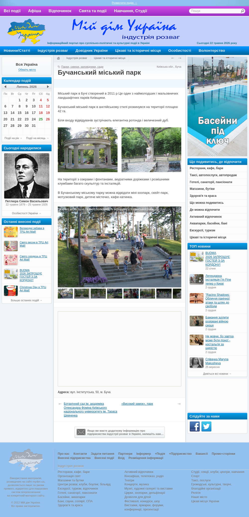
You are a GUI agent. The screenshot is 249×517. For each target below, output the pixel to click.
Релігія (195, 493)
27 (5, 126)
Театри (129, 480)
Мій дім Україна (26, 31)
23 (27, 119)
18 (41, 113)
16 (27, 113)
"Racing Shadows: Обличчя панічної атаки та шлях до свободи (217, 300)
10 (34, 106)
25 (41, 119)
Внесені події (104, 458)
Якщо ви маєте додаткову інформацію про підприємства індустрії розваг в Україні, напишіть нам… (120, 432)
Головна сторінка (58, 58)
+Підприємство (180, 454)
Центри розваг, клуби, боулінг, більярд (84, 484)
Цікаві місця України (205, 501)
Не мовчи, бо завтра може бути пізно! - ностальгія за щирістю (219, 342)
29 (20, 126)
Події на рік (11, 138)
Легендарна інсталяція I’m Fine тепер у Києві (218, 279)
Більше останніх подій (25, 300)
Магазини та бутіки (71, 480)
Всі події (12, 11)
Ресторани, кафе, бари (74, 472)
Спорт (195, 476)
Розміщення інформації (145, 458)
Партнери (125, 454)
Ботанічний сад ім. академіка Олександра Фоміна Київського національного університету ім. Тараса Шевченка (90, 409)
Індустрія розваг (53, 50)
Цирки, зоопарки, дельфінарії (144, 493)
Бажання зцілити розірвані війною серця (217, 321)
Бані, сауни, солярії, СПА (75, 501)
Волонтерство (212, 50)
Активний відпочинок (138, 472)
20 (5, 119)
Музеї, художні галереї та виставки (148, 488)
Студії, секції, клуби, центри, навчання (217, 472)
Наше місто (199, 497)
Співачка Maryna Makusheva (216, 361)
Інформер (143, 454)
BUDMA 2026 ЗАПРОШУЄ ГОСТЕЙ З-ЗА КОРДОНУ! (217, 258)
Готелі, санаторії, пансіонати (77, 493)
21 (12, 119)
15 (20, 113)
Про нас (63, 454)
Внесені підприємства (74, 458)
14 (12, 113)
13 (5, 113)
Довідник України (91, 50)
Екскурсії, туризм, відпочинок (78, 488)
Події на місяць (36, 138)
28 (12, 126)
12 (48, 106)
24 (34, 119)
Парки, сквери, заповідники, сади (82, 66)
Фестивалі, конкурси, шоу (142, 501)
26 (48, 119)
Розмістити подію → (124, 2)
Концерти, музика (136, 484)
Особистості (179, 50)
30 (27, 126)
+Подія (160, 454)
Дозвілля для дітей (137, 497)
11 (41, 106)
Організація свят (69, 476)
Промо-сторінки (223, 454)
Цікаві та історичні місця (138, 50)
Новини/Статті (17, 50)
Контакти (80, 454)
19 (48, 113)
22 (20, 119)
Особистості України (25, 213)
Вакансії (202, 454)
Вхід (121, 458)
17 (34, 113)
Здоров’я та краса (70, 505)
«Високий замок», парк (137, 404)
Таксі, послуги (200, 480)
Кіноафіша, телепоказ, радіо (144, 476)
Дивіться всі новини (215, 373)
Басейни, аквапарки (71, 497)
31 (34, 126)
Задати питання (102, 454)
